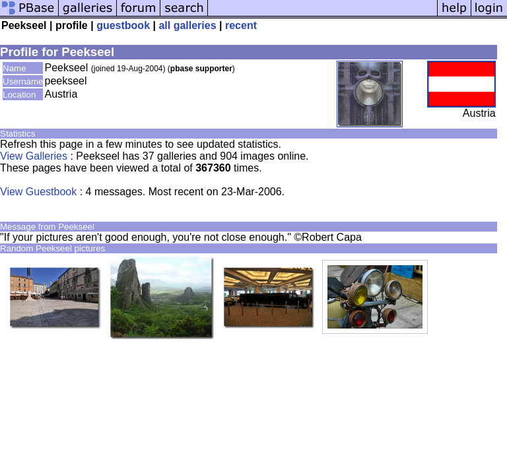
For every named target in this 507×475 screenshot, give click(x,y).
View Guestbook (38, 191)
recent (241, 25)
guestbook (123, 25)
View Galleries (33, 156)
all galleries (187, 25)
